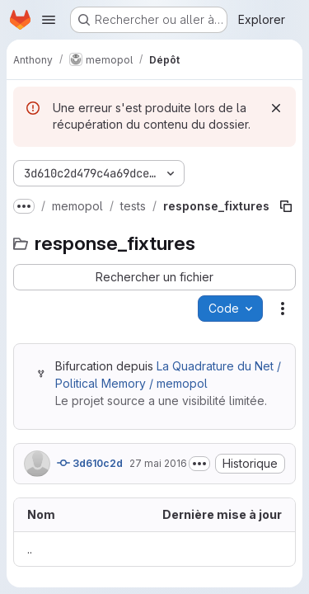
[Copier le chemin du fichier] (286, 206)
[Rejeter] (276, 108)
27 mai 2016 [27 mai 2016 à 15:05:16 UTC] (158, 463)
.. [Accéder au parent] (29, 549)
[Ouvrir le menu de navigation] (48, 20)
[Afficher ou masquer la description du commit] (199, 463)
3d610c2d (90, 462)
